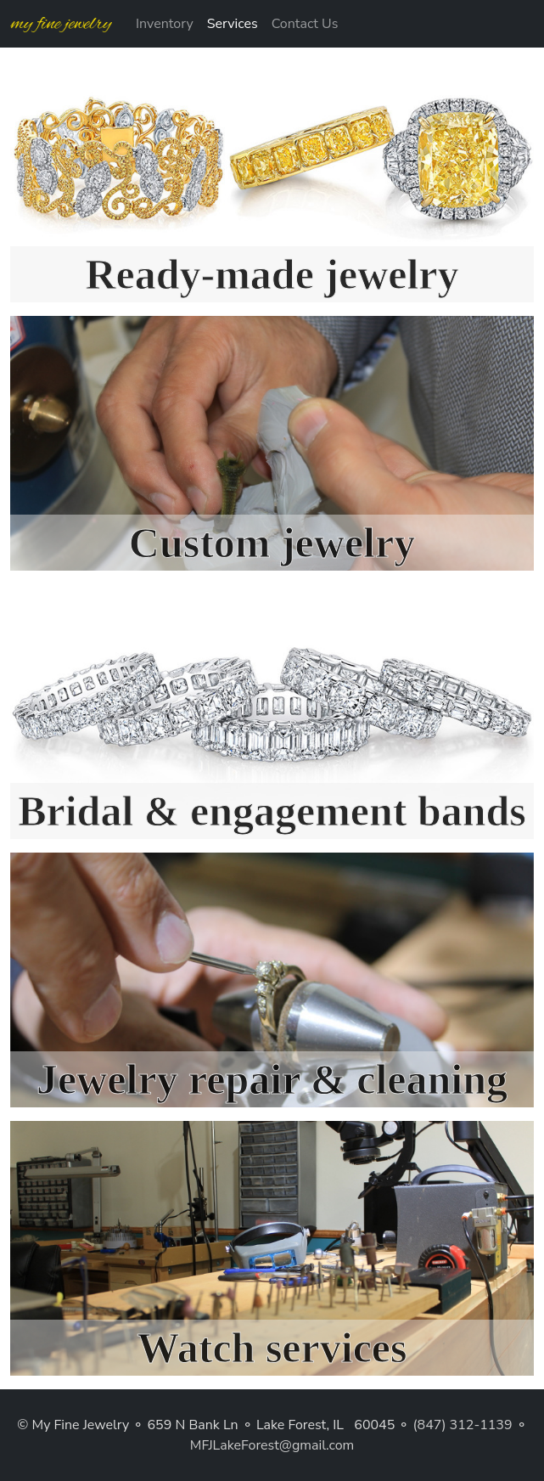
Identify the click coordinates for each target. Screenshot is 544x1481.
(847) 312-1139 (463, 1425)
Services (232, 23)
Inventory (164, 23)
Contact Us (305, 23)
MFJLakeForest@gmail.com (272, 1445)
